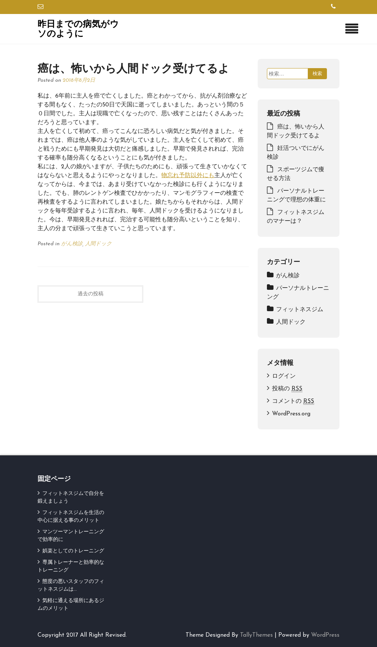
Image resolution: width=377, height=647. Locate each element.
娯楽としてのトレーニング (73, 551)
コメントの (293, 401)
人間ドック (98, 244)
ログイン (284, 376)
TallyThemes (256, 635)
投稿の (287, 389)
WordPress (325, 635)
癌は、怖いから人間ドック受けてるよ (133, 67)
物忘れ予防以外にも (187, 176)
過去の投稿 (90, 294)
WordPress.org (291, 414)
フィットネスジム (299, 310)
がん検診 (71, 244)
